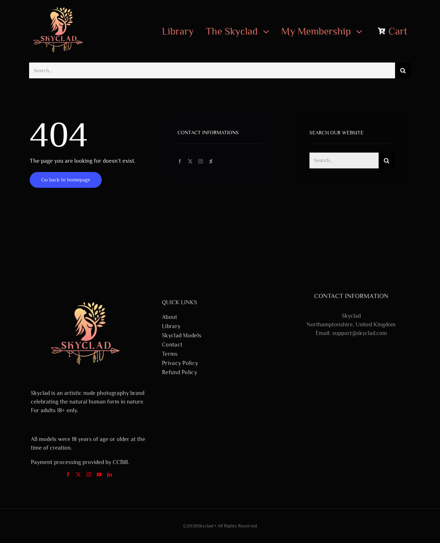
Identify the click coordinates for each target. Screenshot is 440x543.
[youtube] (99, 474)
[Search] (403, 70)
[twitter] (190, 161)
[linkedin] (109, 474)
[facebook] (179, 161)
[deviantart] (211, 161)
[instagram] (200, 161)
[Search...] (212, 70)
